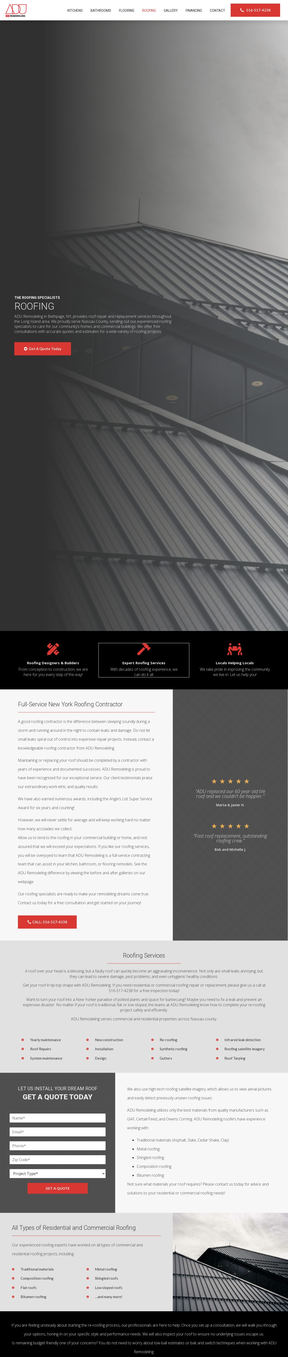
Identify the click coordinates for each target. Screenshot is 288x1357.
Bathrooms (101, 10)
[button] (255, 10)
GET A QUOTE (57, 1187)
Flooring (126, 10)
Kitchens (75, 10)
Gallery (171, 10)
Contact (217, 10)
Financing (194, 10)
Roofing (149, 10)
